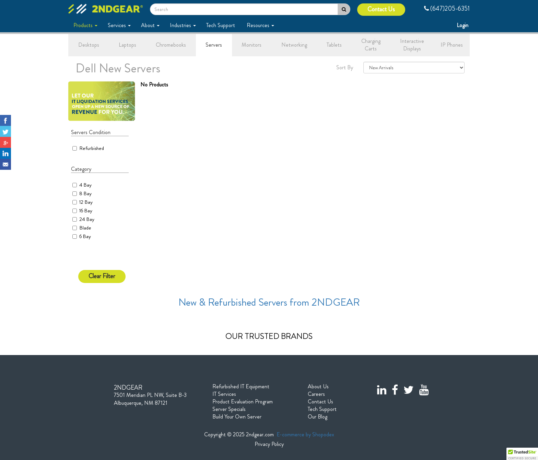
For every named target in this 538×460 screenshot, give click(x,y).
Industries (183, 25)
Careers (316, 394)
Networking (294, 45)
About (150, 25)
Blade (85, 228)
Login (463, 25)
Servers (214, 45)
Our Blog (317, 417)
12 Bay (86, 202)
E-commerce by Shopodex (305, 434)
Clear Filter (102, 276)
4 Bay (85, 185)
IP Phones (452, 45)
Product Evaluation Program (242, 401)
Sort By (344, 67)
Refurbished (88, 148)
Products (85, 25)
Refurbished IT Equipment (240, 386)
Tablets (334, 45)
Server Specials (229, 409)
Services (119, 25)
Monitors (251, 45)
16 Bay (85, 210)
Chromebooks (171, 45)
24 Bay (86, 219)
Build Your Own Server (236, 417)
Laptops (127, 45)
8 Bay (85, 193)
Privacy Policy (269, 444)
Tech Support (221, 25)
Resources (260, 25)
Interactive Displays (412, 45)
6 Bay (85, 236)
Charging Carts (371, 45)
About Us (318, 386)
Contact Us (381, 9)
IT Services (224, 394)
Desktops (88, 45)
